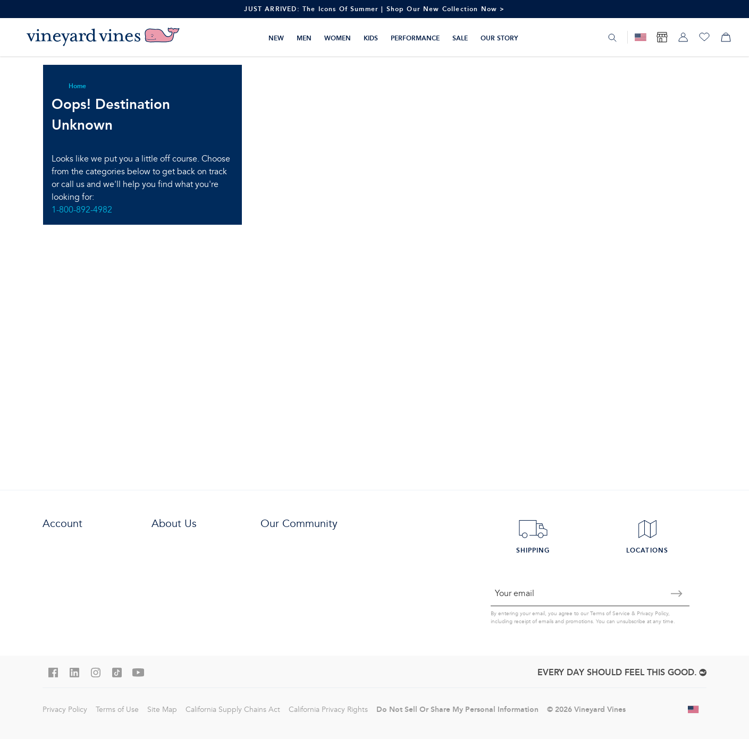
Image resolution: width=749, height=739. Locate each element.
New (276, 38)
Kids (371, 38)
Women (337, 38)
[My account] (683, 37)
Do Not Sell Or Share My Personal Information (457, 709)
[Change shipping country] (693, 709)
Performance (415, 38)
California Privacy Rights (328, 709)
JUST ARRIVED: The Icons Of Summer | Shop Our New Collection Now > (374, 9)
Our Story (499, 38)
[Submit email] (676, 593)
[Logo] (103, 37)
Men (304, 38)
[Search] (612, 37)
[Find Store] (661, 37)
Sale (460, 38)
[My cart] (725, 37)
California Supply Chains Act (233, 709)
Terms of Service (610, 613)
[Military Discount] (640, 37)
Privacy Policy (652, 613)
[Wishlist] (704, 37)
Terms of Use (117, 709)
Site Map (162, 709)
